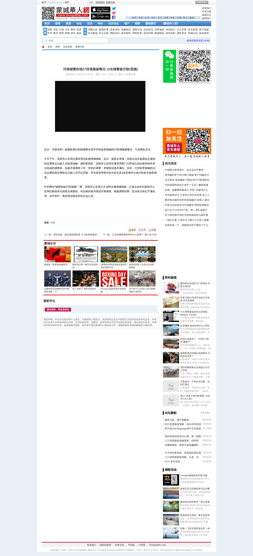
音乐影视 (193, 29)
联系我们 (206, 8)
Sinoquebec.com (157, 545)
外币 (49, 33)
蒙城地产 (206, 18)
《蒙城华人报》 (170, 23)
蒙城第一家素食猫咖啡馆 (55, 264)
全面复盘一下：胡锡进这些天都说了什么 (186, 225)
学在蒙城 (92, 33)
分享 (143, 230)
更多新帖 (205, 412)
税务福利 (170, 33)
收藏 (153, 230)
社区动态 (113, 23)
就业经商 (148, 33)
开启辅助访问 (210, 2)
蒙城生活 (50, 243)
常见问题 (206, 11)
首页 (47, 23)
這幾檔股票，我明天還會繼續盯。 (183, 445)
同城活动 (193, 33)
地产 (126, 23)
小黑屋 (141, 545)
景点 (185, 17)
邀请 (133, 230)
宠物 (67, 33)
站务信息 (119, 545)
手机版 (131, 545)
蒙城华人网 (43, 46)
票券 (61, 33)
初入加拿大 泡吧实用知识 (84, 289)
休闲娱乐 (170, 29)
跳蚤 (68, 23)
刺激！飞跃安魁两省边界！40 (195, 528)
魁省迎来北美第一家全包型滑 (195, 515)
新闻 (57, 23)
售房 (140, 17)
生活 (89, 23)
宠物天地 (137, 29)
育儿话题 (104, 33)
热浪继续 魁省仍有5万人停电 (194, 325)
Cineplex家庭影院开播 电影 (194, 475)
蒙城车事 (104, 29)
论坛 (79, 23)
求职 (55, 29)
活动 (159, 17)
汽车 (67, 29)
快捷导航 (201, 2)
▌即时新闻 (170, 277)
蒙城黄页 (151, 23)
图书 (55, 33)
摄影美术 (182, 33)
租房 (134, 17)
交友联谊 (148, 29)
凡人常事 (182, 29)
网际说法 (115, 33)
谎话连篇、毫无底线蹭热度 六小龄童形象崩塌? (76, 234)
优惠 (166, 17)
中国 (52, 222)
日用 (61, 29)
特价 (100, 23)
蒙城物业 (159, 33)
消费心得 (92, 29)
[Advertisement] (163, 11)
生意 (147, 17)
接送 (191, 17)
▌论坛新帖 (170, 412)
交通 (179, 17)
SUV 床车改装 (172, 461)
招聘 (49, 29)
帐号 (44, 2)
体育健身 (159, 29)
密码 (67, 2)
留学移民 (126, 33)
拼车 (73, 33)
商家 (137, 23)
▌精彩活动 (170, 469)
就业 (153, 17)
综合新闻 (67, 46)
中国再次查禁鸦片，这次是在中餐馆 (184, 169)
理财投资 (137, 33)
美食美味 (115, 29)
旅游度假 (204, 33)
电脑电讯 (126, 29)
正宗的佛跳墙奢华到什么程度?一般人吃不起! (134, 234)
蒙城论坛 (206, 15)
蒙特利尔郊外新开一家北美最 (195, 502)
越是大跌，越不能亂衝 (177, 419)
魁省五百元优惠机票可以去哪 (195, 488)
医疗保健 (204, 29)
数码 (73, 29)
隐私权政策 (105, 545)
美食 (172, 17)
